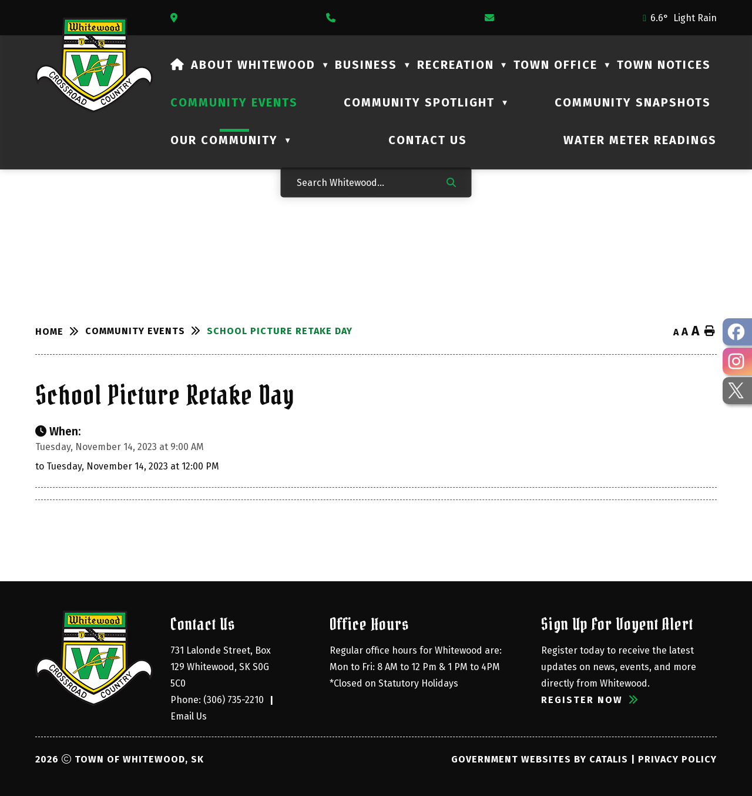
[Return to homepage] (60, 332)
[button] (451, 181)
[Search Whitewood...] (364, 182)
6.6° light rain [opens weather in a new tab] (683, 18)
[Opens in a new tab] (176, 18)
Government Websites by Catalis (539, 759)
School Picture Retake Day (279, 331)
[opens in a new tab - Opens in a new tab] (737, 331)
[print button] (709, 331)
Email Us (188, 716)
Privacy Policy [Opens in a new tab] (677, 759)
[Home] (177, 65)
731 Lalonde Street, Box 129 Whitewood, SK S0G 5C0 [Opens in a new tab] (221, 667)
